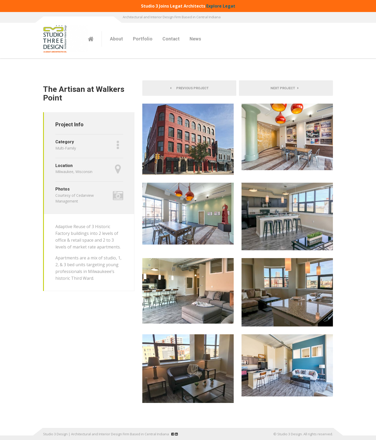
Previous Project (189, 88)
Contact (171, 38)
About (116, 38)
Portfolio (142, 38)
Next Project (285, 88)
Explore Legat (220, 6)
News (195, 38)
